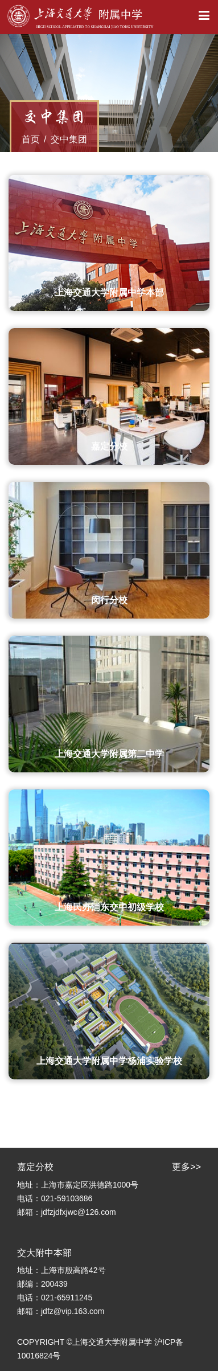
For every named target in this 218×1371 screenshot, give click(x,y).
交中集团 (69, 139)
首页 (31, 139)
